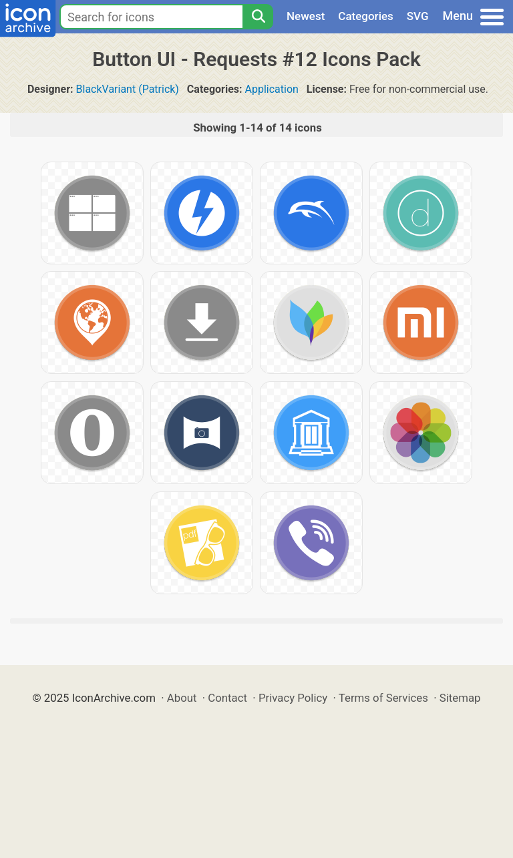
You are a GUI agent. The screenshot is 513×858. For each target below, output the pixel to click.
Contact (227, 697)
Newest (306, 16)
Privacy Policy (293, 697)
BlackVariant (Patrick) (127, 89)
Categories (365, 16)
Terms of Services (383, 697)
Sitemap (460, 697)
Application (272, 89)
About (182, 697)
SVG (418, 16)
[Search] (257, 16)
